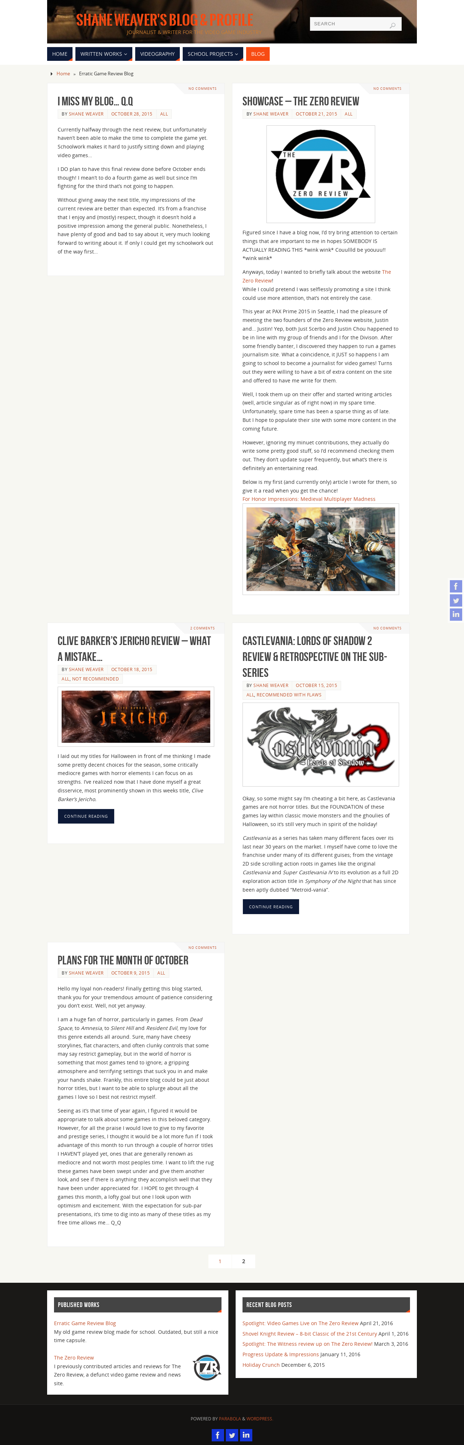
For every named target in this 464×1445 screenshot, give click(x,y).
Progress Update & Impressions (281, 1354)
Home (63, 74)
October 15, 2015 (316, 685)
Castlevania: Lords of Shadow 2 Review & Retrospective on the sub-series (315, 656)
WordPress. (259, 1419)
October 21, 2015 (316, 114)
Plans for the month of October (123, 960)
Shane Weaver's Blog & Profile (164, 20)
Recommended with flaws (289, 695)
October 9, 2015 (130, 973)
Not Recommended (95, 679)
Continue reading (86, 816)
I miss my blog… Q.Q (95, 101)
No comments (202, 88)
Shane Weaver (86, 114)
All (164, 114)
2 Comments (202, 628)
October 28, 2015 (132, 114)
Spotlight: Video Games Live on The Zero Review (301, 1323)
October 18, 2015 (132, 669)
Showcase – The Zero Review (301, 101)
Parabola (230, 1419)
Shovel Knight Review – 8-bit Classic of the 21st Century (310, 1333)
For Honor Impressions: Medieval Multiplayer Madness (309, 498)
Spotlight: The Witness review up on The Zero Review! (308, 1343)
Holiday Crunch (261, 1364)
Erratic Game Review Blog (85, 1323)
